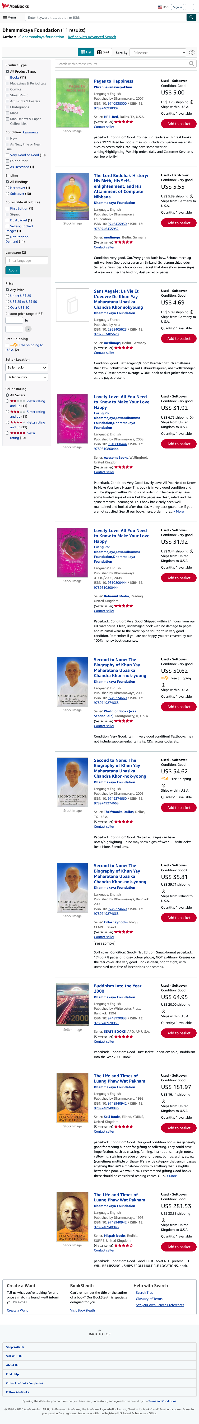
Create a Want (17, 1310)
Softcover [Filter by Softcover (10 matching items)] (18, 193)
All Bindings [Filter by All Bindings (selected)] (17, 182)
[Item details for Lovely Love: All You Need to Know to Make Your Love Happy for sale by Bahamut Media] (72, 553)
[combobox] (106, 17)
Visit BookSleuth (82, 1310)
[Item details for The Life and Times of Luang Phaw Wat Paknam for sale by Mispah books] (72, 1217)
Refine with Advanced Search (92, 36)
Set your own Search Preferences (160, 1305)
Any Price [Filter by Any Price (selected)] (15, 290)
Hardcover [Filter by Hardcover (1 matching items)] (17, 188)
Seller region (16, 367)
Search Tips (144, 1292)
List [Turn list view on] (86, 52)
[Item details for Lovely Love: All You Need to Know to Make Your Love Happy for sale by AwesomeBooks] (72, 419)
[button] (191, 63)
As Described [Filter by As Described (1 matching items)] (19, 167)
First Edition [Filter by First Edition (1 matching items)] (19, 208)
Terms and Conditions (162, 1401)
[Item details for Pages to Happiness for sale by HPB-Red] (72, 103)
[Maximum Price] (14, 329)
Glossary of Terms (149, 1299)
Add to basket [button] (178, 123)
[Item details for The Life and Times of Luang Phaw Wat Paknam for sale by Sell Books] (72, 1098)
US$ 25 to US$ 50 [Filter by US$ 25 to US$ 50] (21, 301)
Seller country (17, 377)
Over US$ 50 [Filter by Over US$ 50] (17, 307)
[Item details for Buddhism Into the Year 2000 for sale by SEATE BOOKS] (72, 1005)
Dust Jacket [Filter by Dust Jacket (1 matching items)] (18, 220)
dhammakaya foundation (43, 36)
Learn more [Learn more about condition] (30, 132)
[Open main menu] (10, 17)
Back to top (99, 1334)
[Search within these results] (126, 64)
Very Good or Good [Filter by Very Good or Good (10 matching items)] (25, 155)
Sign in (177, 7)
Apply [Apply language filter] (13, 270)
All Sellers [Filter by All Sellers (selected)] (18, 395)
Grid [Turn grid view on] (103, 52)
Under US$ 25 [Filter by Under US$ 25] (18, 296)
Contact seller (104, 127)
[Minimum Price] (14, 320)
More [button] (180, 511)
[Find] (191, 17)
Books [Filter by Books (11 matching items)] (15, 77)
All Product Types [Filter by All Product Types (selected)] (21, 71)
